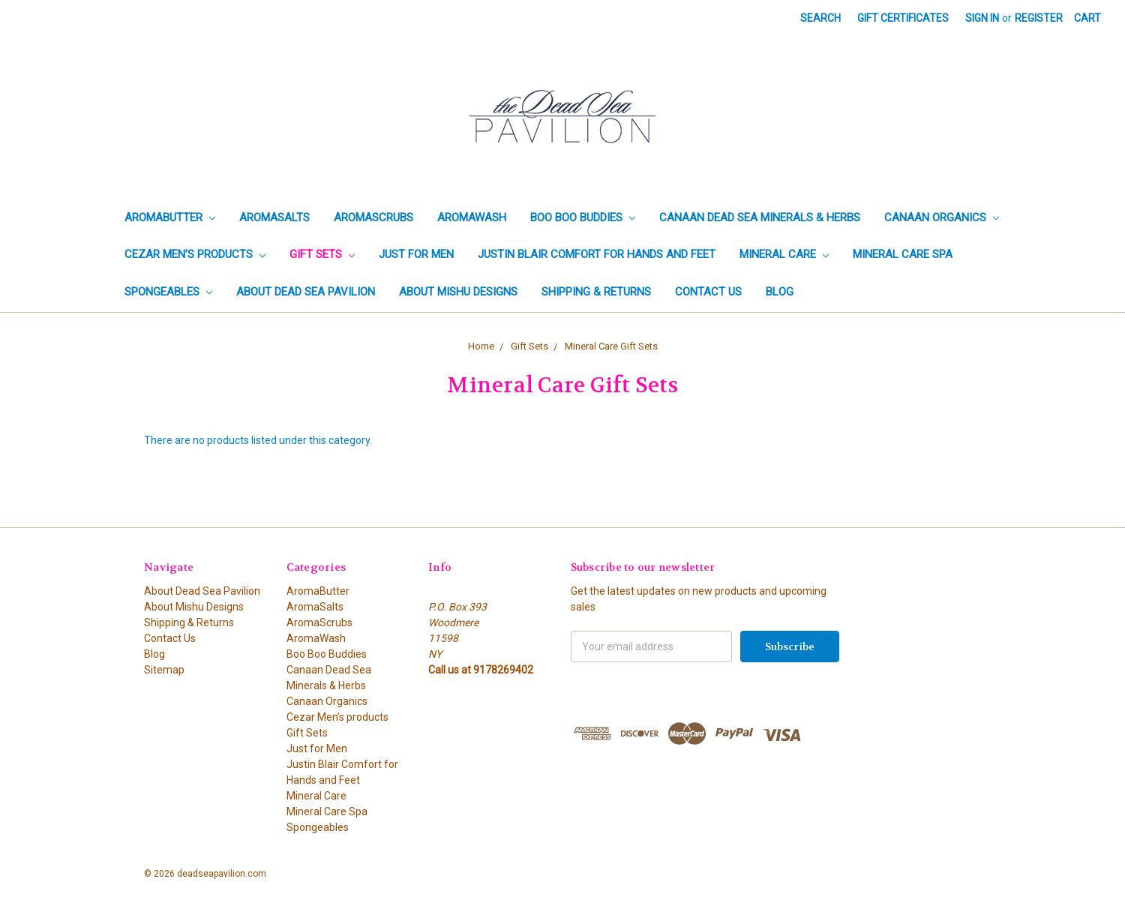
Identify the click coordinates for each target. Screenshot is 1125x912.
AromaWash (471, 217)
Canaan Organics (941, 217)
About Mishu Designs (458, 291)
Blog (780, 291)
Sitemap (164, 670)
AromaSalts (274, 217)
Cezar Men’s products (195, 254)
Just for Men (416, 254)
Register (1039, 18)
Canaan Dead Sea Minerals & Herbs (759, 217)
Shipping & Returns (596, 291)
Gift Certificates (903, 18)
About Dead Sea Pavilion (305, 291)
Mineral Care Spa (902, 254)
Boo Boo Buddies (582, 217)
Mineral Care (784, 254)
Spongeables (168, 291)
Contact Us (708, 291)
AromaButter (169, 217)
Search (820, 18)
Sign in (982, 18)
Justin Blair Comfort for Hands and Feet (597, 254)
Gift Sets (322, 254)
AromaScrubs (373, 217)
